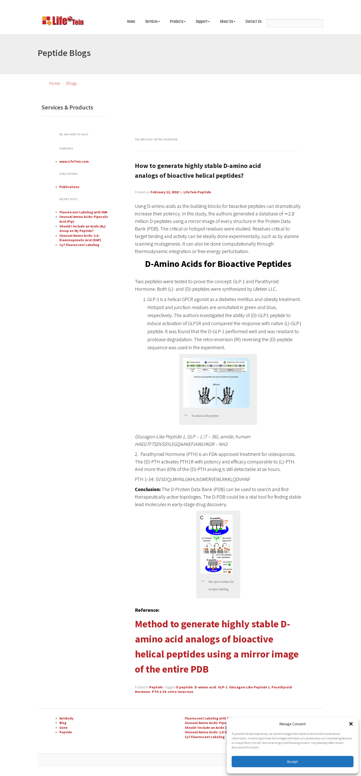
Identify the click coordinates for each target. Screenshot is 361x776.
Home (131, 21)
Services (152, 21)
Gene (63, 728)
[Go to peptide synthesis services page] (63, 21)
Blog (62, 723)
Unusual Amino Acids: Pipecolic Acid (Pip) (217, 723)
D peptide (184, 687)
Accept (292, 761)
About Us (227, 21)
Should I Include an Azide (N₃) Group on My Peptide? (82, 228)
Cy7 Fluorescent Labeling (79, 245)
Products (178, 21)
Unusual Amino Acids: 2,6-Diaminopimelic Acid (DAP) (80, 238)
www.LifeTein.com (74, 161)
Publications (69, 187)
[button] (350, 723)
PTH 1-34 (159, 691)
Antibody (66, 718)
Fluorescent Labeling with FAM (83, 212)
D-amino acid (205, 687)
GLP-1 (222, 687)
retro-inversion (180, 691)
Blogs (71, 83)
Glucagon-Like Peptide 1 (249, 687)
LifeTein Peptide (197, 192)
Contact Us (253, 21)
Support (203, 21)
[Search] (294, 23)
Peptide (156, 687)
